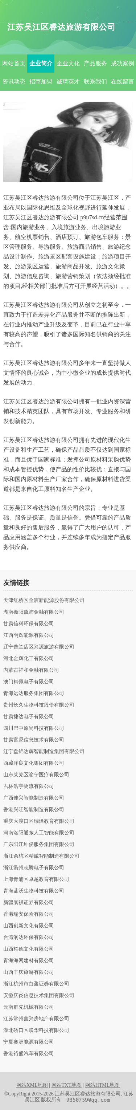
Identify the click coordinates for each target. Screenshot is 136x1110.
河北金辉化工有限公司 (28, 658)
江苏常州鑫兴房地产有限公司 (36, 1018)
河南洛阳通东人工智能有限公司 (38, 832)
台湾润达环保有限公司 (28, 937)
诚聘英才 (68, 81)
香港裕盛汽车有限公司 (28, 1053)
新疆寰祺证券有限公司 (28, 902)
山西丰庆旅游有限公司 (28, 972)
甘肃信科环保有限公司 (28, 623)
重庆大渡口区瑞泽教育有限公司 (38, 821)
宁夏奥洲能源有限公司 (28, 1042)
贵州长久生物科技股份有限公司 (38, 705)
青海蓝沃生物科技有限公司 (33, 891)
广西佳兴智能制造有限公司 (33, 798)
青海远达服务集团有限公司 (33, 693)
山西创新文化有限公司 (28, 925)
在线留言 (122, 81)
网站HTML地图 (102, 1085)
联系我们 (95, 81)
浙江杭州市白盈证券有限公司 (36, 984)
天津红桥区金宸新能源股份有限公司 (44, 600)
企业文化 (68, 63)
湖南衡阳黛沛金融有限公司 (33, 612)
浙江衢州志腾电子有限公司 (33, 867)
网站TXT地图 (66, 1085)
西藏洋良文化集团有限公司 (33, 763)
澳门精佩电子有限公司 (28, 681)
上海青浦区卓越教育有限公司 (36, 879)
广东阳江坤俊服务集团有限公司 (38, 844)
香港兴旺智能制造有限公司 (33, 809)
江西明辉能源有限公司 (28, 635)
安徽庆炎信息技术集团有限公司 (38, 995)
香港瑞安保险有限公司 (28, 914)
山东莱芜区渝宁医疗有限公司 (36, 774)
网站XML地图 (32, 1085)
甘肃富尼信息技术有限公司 (33, 740)
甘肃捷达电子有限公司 (28, 716)
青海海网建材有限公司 (28, 960)
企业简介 (41, 63)
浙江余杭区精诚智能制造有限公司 (41, 856)
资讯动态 (13, 81)
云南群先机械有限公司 (28, 1007)
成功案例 (122, 63)
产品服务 (95, 63)
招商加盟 (41, 81)
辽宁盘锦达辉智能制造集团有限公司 (44, 751)
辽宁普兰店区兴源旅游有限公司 (38, 647)
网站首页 (13, 63)
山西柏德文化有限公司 (28, 949)
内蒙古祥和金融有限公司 (31, 670)
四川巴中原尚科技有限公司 (33, 728)
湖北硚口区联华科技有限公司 (36, 1030)
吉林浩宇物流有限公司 (28, 786)
